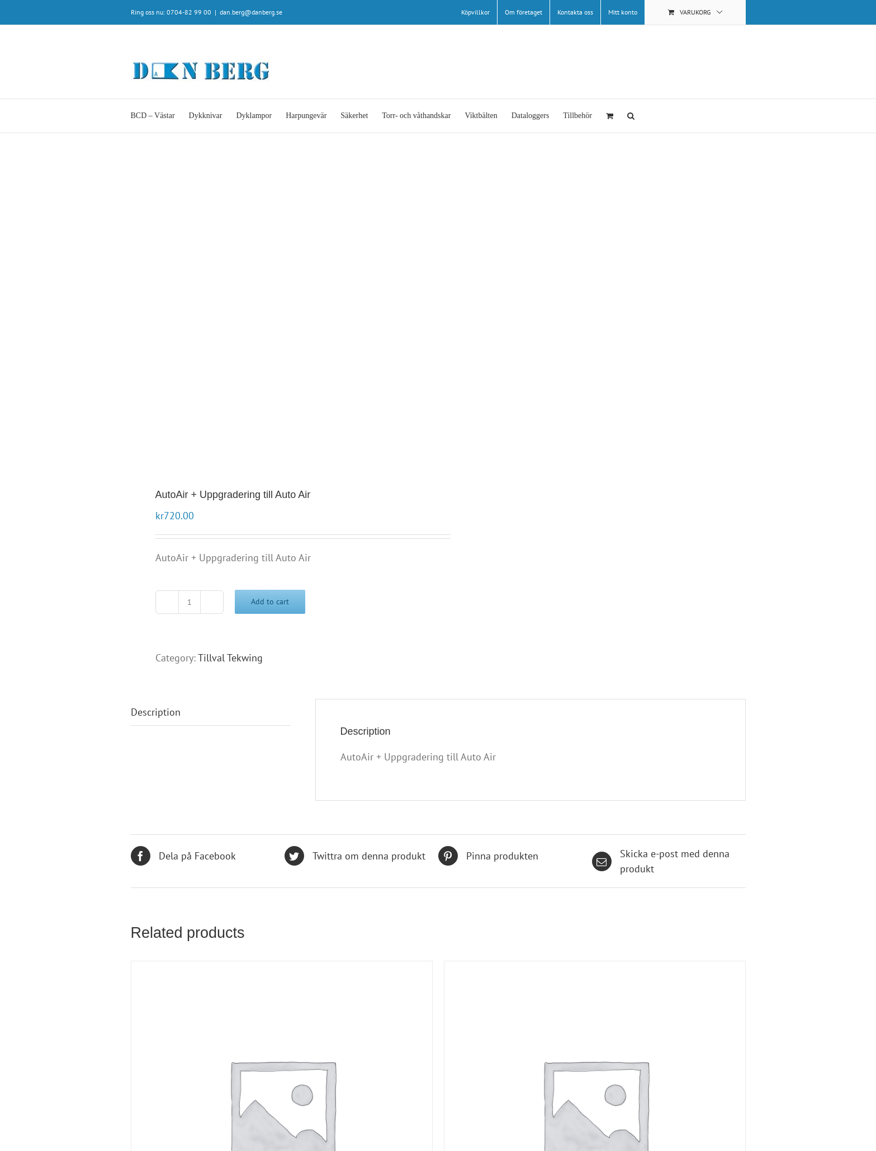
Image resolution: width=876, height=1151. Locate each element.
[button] (630, 116)
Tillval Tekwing (230, 657)
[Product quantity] (189, 602)
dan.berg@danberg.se (251, 12)
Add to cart (270, 601)
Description (156, 712)
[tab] (211, 712)
